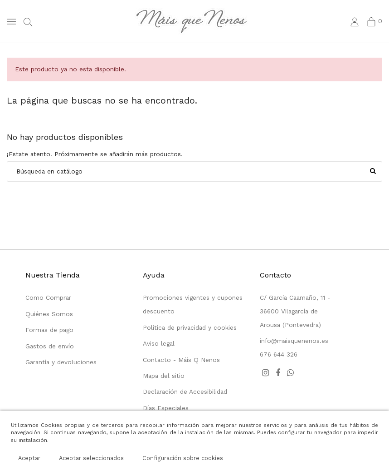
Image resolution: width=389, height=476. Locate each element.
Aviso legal (159, 343)
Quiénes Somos (49, 313)
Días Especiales (166, 408)
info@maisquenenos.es (294, 340)
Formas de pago (49, 329)
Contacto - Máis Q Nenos (181, 359)
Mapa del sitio (164, 375)
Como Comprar (48, 297)
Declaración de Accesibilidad (185, 391)
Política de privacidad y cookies (190, 327)
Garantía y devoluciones (61, 362)
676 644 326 (278, 354)
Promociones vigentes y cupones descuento (193, 304)
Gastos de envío (49, 346)
